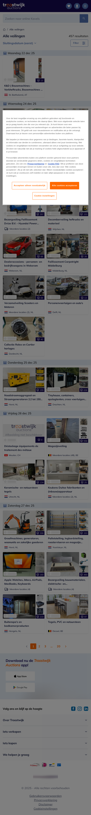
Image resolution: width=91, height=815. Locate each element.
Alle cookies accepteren (64, 185)
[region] (45, 157)
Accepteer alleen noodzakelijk (29, 185)
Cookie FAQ (53, 164)
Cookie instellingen (44, 196)
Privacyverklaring (35, 164)
